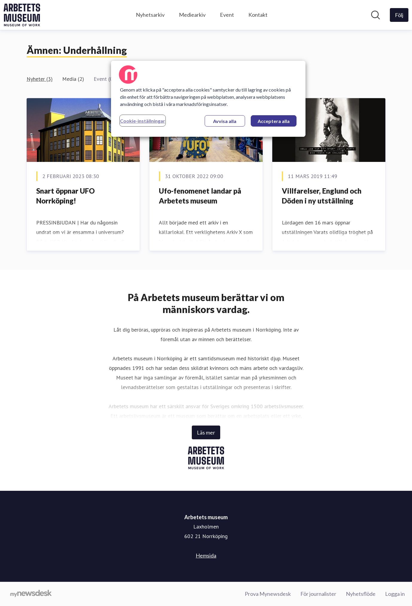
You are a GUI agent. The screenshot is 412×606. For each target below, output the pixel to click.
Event (227, 14)
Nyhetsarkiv (150, 14)
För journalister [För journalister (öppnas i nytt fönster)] (318, 593)
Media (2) (73, 78)
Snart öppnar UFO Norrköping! (65, 195)
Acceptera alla (274, 121)
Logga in (395, 593)
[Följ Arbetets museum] (399, 15)
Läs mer (206, 432)
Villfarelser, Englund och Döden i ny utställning (321, 195)
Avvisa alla (224, 121)
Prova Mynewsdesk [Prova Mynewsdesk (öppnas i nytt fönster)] (268, 593)
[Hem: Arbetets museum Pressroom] (22, 15)
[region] (208, 99)
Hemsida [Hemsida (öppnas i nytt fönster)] (206, 555)
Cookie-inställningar (142, 121)
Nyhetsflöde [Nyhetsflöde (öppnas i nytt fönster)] (360, 593)
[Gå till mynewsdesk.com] (31, 594)
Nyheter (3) (40, 78)
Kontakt (257, 14)
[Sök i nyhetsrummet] (375, 15)
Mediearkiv (192, 14)
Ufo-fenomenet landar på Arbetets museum (200, 195)
